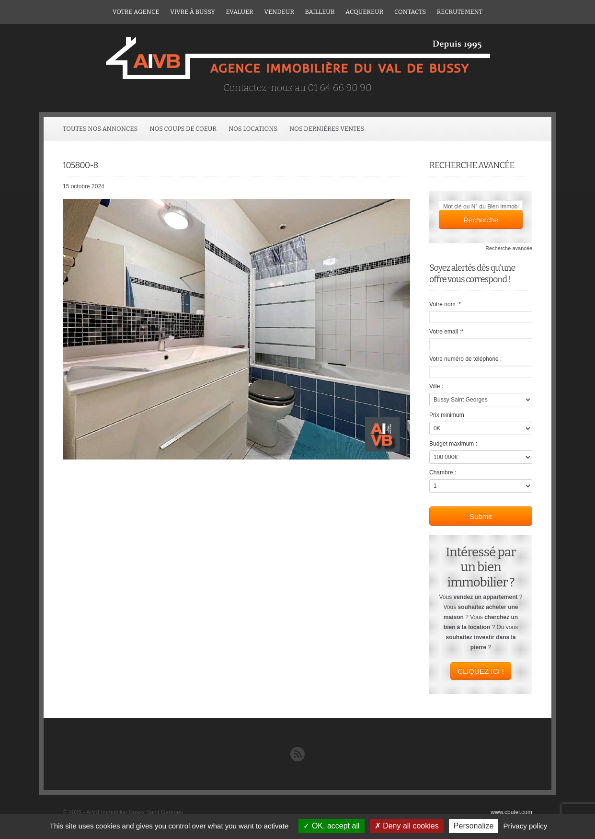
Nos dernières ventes (326, 128)
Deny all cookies (407, 826)
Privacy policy (525, 826)
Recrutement (459, 11)
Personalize (474, 826)
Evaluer (239, 11)
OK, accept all (331, 826)
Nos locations (253, 128)
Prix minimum (446, 415)
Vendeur (279, 11)
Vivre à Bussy (192, 11)
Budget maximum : (453, 443)
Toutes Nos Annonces (100, 128)
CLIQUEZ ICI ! (481, 671)
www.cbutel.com (511, 812)
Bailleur (320, 11)
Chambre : (442, 472)
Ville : (436, 386)
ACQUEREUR (364, 11)
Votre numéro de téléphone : (465, 359)
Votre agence (136, 11)
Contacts (410, 11)
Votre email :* (446, 331)
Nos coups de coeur (183, 128)
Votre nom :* (445, 304)
